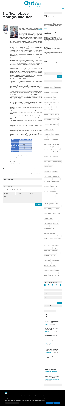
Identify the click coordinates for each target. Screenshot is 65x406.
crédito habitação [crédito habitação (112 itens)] (56, 136)
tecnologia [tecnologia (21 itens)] (52, 272)
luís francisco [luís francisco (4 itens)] (57, 208)
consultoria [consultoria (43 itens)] (51, 129)
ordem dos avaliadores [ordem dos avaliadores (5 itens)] (48, 223)
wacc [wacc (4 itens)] (58, 275)
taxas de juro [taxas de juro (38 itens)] (57, 270)
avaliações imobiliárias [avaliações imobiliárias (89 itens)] (48, 102)
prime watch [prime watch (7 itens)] (59, 235)
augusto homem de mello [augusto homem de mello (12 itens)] (48, 97)
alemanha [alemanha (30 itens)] (51, 87)
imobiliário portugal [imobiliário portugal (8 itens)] (47, 183)
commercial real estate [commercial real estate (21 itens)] (48, 124)
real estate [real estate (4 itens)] (54, 243)
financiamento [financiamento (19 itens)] (55, 156)
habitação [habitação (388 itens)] (49, 176)
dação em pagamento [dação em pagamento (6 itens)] (55, 141)
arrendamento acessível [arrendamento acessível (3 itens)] (54, 92)
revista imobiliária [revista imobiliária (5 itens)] (55, 250)
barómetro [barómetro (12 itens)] (46, 104)
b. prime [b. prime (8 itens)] (54, 102)
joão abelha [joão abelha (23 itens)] (57, 201)
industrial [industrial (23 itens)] (52, 188)
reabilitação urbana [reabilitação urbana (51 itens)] (47, 243)
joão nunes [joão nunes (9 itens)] (46, 206)
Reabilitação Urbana (52, 343)
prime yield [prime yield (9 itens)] (46, 238)
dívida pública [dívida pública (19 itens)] (55, 146)
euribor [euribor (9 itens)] (57, 151)
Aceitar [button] (56, 402)
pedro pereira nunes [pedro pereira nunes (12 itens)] (47, 228)
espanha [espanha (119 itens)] (45, 151)
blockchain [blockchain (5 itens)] (54, 107)
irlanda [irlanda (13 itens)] (48, 196)
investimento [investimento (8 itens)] (46, 193)
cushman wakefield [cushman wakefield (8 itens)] (47, 141)
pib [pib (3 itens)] (53, 228)
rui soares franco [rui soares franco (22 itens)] (47, 260)
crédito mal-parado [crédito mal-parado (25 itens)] (55, 139)
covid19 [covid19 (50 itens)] (45, 136)
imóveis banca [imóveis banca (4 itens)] (46, 188)
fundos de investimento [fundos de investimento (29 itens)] (48, 166)
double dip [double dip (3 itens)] (46, 146)
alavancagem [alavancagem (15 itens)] (46, 87)
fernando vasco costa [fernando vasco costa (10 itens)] (47, 156)
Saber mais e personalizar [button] (12, 402)
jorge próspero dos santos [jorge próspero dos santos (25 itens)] (48, 198)
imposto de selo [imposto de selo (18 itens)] (46, 186)
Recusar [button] (49, 402)
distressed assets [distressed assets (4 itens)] (56, 144)
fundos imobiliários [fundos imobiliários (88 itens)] (47, 171)
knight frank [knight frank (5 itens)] (52, 206)
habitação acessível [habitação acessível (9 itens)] (56, 176)
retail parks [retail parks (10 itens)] (55, 248)
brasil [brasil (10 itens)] (53, 112)
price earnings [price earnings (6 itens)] (52, 233)
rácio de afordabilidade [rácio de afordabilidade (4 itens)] (55, 260)
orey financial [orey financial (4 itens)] (55, 223)
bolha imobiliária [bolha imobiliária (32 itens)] (47, 109)
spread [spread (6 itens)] (54, 265)
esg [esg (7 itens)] (59, 149)
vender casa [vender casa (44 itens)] (51, 275)
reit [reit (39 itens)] (57, 243)
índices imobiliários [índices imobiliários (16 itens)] (51, 277)
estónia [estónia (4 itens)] (50, 151)
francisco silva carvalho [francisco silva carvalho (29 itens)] (57, 161)
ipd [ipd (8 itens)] (60, 193)
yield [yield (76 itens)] (45, 277)
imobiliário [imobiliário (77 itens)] (48, 181)
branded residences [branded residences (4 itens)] (47, 112)
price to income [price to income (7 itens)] (46, 235)
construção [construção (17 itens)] (46, 129)
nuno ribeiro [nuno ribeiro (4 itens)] (46, 218)
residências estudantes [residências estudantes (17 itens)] (48, 248)
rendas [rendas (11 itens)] (49, 245)
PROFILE (5, 36)
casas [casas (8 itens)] (58, 119)
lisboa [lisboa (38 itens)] (45, 208)
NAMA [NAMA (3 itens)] (59, 213)
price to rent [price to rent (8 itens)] (53, 235)
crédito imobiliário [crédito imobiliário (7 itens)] (47, 139)
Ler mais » (45, 28)
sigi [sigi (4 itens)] (50, 265)
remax (21, 173)
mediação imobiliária (15, 173)
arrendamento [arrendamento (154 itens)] (46, 92)
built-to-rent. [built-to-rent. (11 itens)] (52, 114)
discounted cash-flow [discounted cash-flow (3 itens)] (47, 144)
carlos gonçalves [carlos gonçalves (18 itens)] (57, 117)
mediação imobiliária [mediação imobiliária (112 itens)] (47, 213)
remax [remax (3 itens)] (45, 245)
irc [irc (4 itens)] (44, 196)
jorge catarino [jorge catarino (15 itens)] (58, 196)
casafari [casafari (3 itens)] (54, 119)
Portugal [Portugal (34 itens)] (57, 230)
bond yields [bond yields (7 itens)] (53, 109)
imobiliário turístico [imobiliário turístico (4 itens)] (55, 183)
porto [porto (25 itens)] (54, 230)
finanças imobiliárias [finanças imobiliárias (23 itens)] (47, 159)
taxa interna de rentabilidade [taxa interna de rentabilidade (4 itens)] (49, 270)
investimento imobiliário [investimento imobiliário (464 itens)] (54, 193)
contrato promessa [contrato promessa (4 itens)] (47, 134)
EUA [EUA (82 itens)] (53, 151)
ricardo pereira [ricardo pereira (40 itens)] (46, 255)
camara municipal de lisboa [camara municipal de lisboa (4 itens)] (48, 117)
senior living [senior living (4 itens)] (46, 265)
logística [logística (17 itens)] (49, 208)
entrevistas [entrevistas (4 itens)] (46, 149)
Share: (4, 168)
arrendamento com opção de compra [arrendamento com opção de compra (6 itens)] (50, 94)
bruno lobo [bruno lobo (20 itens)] (58, 112)
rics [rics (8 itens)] (51, 255)
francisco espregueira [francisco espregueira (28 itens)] (47, 161)
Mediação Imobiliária (37, 173)
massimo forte (7, 173)
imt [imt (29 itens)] (56, 186)
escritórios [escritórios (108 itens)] (55, 149)
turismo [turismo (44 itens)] (56, 272)
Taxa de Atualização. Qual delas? (51, 335)
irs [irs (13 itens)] (51, 196)
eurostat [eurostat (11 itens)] (45, 154)
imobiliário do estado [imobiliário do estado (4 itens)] (55, 181)
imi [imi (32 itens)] (44, 181)
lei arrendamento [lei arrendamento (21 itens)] (58, 206)
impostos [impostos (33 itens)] (52, 186)
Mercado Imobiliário (48, 331)
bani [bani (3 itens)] (58, 102)
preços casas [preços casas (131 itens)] (46, 233)
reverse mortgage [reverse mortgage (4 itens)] (47, 250)
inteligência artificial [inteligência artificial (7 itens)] (53, 191)
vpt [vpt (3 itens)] (55, 275)
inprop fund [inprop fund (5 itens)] (46, 191)
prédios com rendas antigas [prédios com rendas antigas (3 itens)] (48, 240)
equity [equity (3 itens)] (51, 149)
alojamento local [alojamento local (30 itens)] (58, 87)
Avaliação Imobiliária (48, 352)
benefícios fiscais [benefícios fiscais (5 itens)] (52, 104)
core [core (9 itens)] (53, 134)
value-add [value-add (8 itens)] (45, 275)
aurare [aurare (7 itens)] (55, 97)
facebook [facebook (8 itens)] (54, 154)
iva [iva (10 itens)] (53, 196)
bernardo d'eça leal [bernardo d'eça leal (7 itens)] (47, 107)
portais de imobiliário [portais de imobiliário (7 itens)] (47, 230)
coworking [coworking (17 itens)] (50, 136)
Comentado (52, 311)
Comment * (22, 199)
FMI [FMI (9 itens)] (58, 159)
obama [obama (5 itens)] (51, 218)
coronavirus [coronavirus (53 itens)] (57, 134)
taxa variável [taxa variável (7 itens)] (46, 272)
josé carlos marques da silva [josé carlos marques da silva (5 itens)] (49, 201)
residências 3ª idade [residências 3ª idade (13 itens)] (55, 245)
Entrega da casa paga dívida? (50, 369)
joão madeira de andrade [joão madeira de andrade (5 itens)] (54, 203)
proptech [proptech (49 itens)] (59, 238)
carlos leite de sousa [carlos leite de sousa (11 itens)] (47, 119)
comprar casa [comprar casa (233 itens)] (55, 124)
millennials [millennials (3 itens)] (54, 213)
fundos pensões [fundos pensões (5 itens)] (55, 171)
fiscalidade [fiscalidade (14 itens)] (54, 159)
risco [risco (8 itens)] (54, 255)
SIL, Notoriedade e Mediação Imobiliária (17, 15)
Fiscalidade (46, 317)
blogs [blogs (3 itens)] (58, 107)
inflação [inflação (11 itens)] (57, 188)
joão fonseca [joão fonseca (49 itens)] (46, 203)
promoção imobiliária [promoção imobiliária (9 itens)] (53, 238)
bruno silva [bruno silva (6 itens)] (46, 114)
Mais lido (46, 311)
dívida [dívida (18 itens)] (50, 146)
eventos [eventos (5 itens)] (50, 154)
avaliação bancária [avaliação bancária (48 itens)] (47, 99)
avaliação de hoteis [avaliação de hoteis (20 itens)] (55, 99)
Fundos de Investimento (49, 379)
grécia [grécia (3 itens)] (45, 176)
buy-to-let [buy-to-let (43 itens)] (57, 114)
